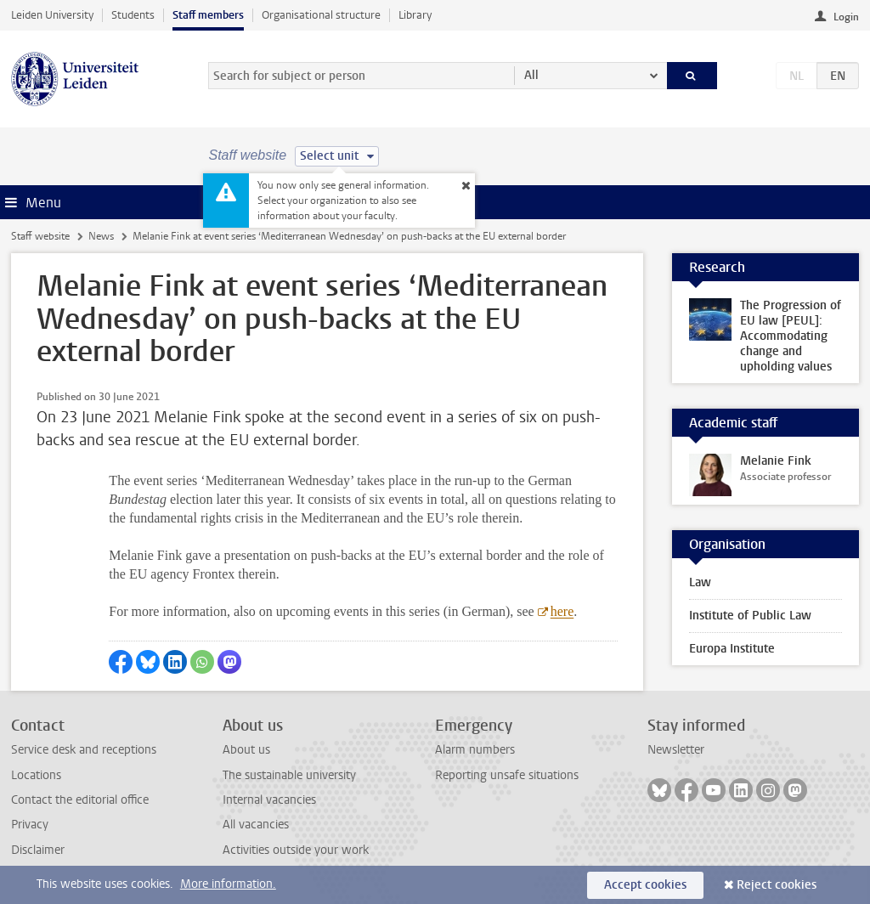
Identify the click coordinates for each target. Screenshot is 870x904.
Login (846, 17)
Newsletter (675, 750)
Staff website (40, 236)
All (531, 75)
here (562, 611)
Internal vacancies (269, 800)
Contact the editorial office (80, 800)
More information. (228, 884)
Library (415, 15)
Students (133, 15)
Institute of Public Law (750, 615)
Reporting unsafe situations (507, 775)
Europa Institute (732, 649)
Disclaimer (38, 850)
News (101, 236)
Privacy (29, 824)
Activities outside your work (296, 850)
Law (700, 582)
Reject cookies (776, 885)
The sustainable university (289, 775)
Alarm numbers (475, 750)
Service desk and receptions (83, 750)
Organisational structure (321, 15)
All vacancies (256, 824)
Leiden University (52, 15)
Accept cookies (645, 885)
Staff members (208, 15)
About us (246, 750)
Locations (36, 775)
